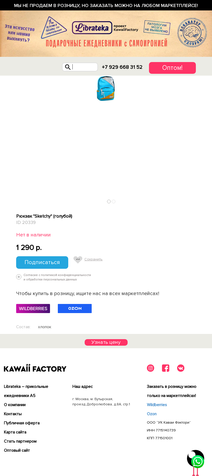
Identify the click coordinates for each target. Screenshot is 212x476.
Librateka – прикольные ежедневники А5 (26, 391)
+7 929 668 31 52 (122, 67)
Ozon (152, 414)
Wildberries (157, 404)
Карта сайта (15, 432)
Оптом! (172, 68)
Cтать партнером (20, 441)
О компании (15, 404)
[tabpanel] (106, 89)
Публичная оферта (22, 423)
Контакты (13, 414)
